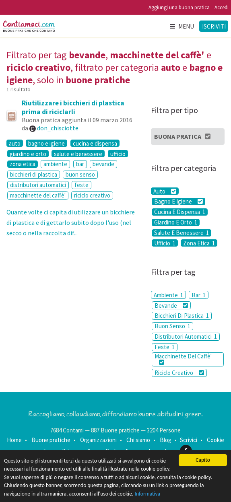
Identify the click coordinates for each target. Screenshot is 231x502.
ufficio (118, 153)
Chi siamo (138, 440)
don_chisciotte (57, 128)
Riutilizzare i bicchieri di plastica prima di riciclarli (73, 107)
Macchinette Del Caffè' (183, 358)
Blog (165, 440)
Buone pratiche (50, 440)
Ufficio (164, 243)
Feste (165, 347)
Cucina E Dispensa (179, 212)
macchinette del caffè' (38, 195)
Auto (164, 191)
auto (15, 143)
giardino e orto (28, 153)
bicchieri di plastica (33, 174)
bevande (103, 164)
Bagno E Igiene (178, 201)
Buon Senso (172, 326)
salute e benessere (78, 153)
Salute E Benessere (181, 233)
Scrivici (188, 440)
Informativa (148, 493)
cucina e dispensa (95, 143)
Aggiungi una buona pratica (179, 7)
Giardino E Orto (175, 222)
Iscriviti (214, 26)
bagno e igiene (46, 143)
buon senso (80, 174)
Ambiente (168, 295)
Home (14, 440)
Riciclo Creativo (179, 372)
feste (81, 185)
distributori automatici (38, 185)
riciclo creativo (92, 195)
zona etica (22, 164)
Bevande (171, 305)
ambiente (55, 164)
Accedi (221, 7)
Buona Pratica (183, 136)
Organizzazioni (98, 440)
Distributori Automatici (186, 336)
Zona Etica (199, 243)
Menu (181, 26)
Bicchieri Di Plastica (182, 315)
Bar (199, 295)
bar (80, 164)
